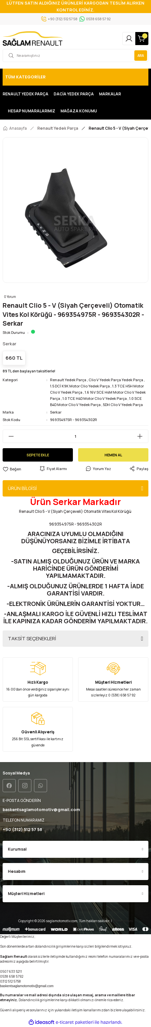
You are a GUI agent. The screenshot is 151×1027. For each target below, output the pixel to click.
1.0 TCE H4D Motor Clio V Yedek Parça (94, 398)
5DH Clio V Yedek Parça (123, 404)
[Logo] (32, 38)
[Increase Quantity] (142, 436)
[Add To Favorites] (12, 468)
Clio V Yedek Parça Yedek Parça (116, 379)
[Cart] (141, 38)
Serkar (55, 412)
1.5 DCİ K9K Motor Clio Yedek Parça (80, 385)
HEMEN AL (113, 454)
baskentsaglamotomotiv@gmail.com (27, 986)
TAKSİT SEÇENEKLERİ (32, 638)
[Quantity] (75, 436)
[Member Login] (128, 38)
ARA (141, 55)
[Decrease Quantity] (8, 436)
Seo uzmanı (122, 921)
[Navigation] (75, 77)
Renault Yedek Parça (68, 379)
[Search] (75, 55)
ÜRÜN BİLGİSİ (22, 488)
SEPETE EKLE (37, 454)
